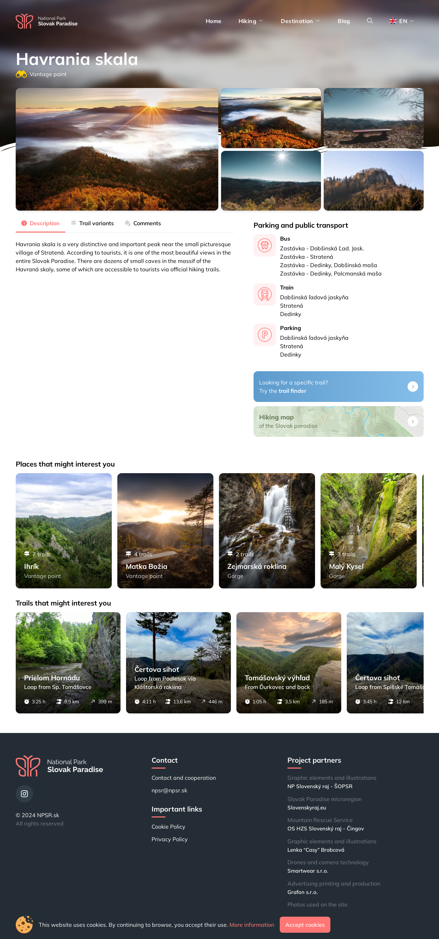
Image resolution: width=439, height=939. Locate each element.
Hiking (251, 20)
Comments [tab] (143, 223)
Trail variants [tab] (92, 223)
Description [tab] (40, 223)
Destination (301, 20)
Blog (344, 20)
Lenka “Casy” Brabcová (315, 849)
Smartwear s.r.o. (307, 870)
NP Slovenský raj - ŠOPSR (319, 786)
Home (214, 20)
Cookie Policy (168, 826)
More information (251, 924)
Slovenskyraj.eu (306, 807)
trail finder (292, 390)
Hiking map (276, 417)
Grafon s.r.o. (302, 892)
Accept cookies (305, 924)
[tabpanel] (125, 253)
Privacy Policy (170, 839)
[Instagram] (24, 793)
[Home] (47, 21)
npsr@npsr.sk (169, 790)
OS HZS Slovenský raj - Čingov (325, 828)
